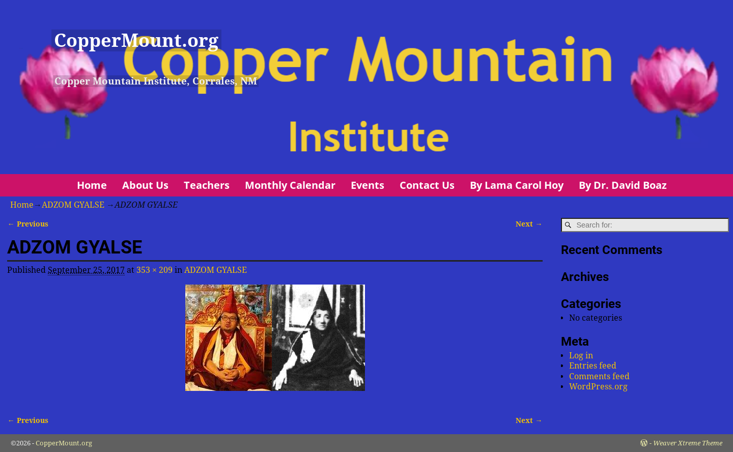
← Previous (27, 224)
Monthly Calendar (290, 185)
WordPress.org (598, 386)
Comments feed (599, 376)
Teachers (207, 185)
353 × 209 (154, 270)
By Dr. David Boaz (623, 185)
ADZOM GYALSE (73, 205)
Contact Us (427, 185)
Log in (581, 355)
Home (92, 185)
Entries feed (592, 366)
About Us (145, 185)
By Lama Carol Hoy (516, 185)
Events (367, 185)
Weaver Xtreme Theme (687, 443)
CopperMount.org (136, 40)
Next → (529, 224)
